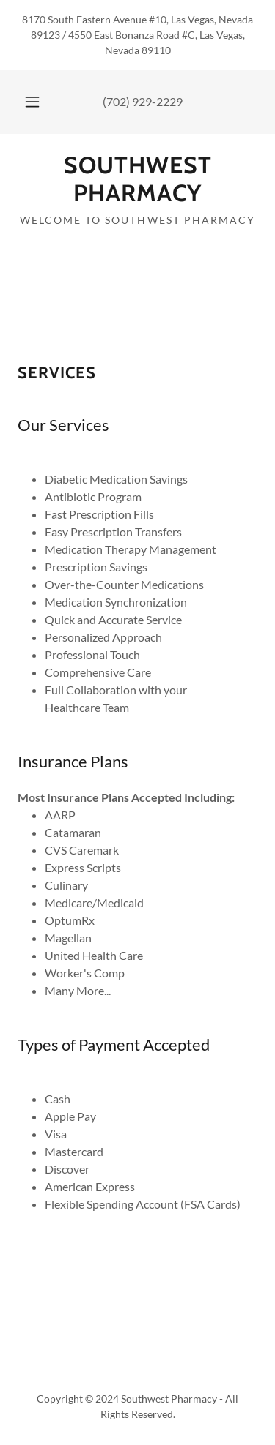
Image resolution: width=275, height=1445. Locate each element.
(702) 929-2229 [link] (143, 101)
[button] (32, 101)
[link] (137, 179)
